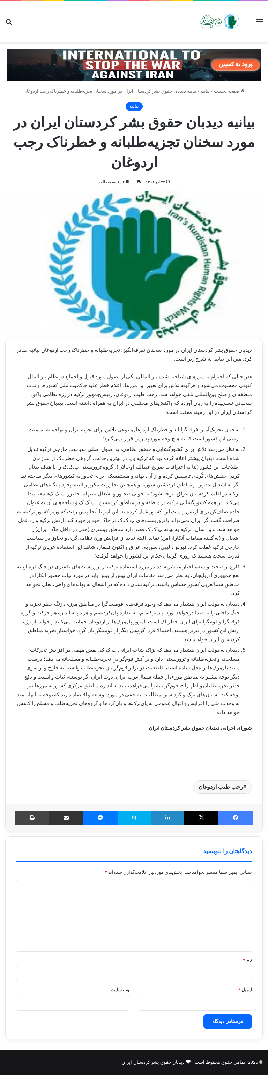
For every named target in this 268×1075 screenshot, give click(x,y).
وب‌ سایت (120, 989)
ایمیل (245, 989)
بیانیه (205, 91)
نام (247, 960)
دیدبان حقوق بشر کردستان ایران (153, 1062)
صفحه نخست (229, 91)
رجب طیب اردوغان (221, 786)
